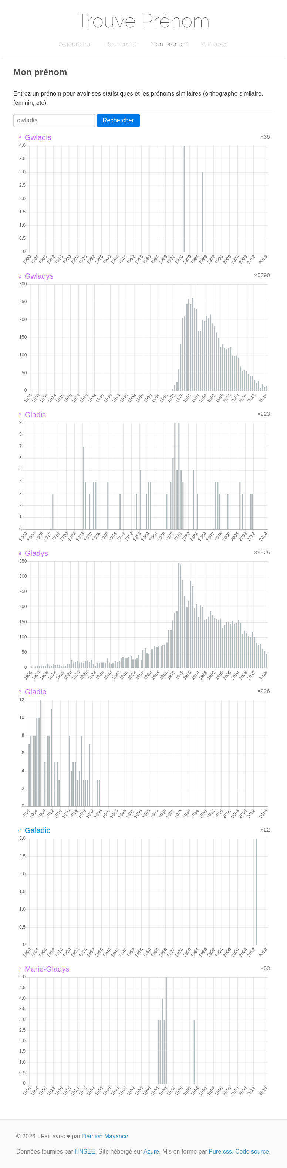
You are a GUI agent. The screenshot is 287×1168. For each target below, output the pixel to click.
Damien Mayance (105, 1136)
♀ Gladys (32, 553)
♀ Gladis (31, 415)
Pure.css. (221, 1151)
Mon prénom (169, 43)
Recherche (121, 43)
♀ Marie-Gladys (43, 969)
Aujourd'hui (75, 43)
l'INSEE (85, 1151)
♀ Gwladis (34, 137)
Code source (252, 1151)
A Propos (215, 43)
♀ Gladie (32, 692)
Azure (151, 1151)
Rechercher (118, 120)
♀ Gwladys (35, 276)
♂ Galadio (34, 830)
